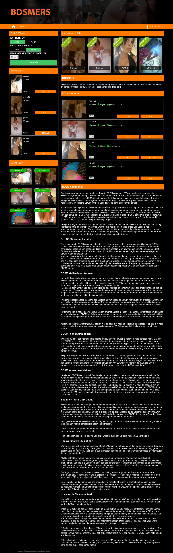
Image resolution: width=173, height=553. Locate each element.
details (45, 92)
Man (17, 42)
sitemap (20, 551)
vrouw (33, 42)
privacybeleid (41, 551)
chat (128, 116)
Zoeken (23, 26)
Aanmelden (155, 26)
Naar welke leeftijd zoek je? (28, 53)
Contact (48, 551)
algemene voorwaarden (30, 551)
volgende (33, 62)
